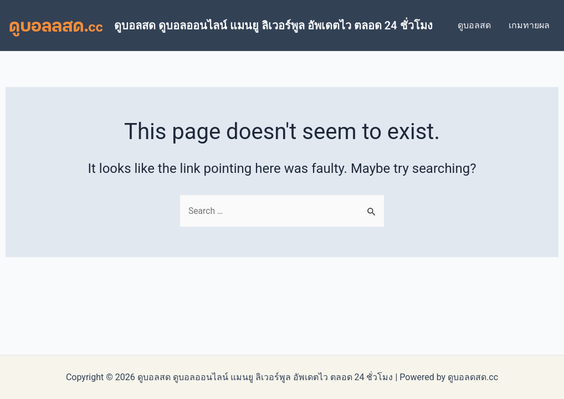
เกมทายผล (529, 25)
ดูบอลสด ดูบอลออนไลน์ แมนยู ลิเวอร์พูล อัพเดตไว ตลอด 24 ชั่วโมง (273, 25)
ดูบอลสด (474, 25)
